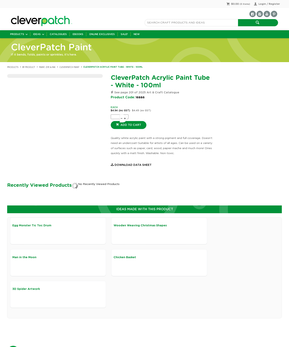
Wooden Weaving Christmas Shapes (129, 225)
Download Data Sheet (133, 165)
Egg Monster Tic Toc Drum (31, 225)
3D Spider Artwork (116, 257)
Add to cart (130, 125)
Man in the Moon (205, 225)
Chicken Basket (23, 257)
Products (17, 34)
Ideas (37, 34)
